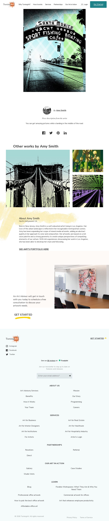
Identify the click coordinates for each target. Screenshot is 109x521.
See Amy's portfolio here (34, 249)
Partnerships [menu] (58, 4)
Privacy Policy (72, 517)
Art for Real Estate (76, 420)
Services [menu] (48, 4)
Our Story (76, 396)
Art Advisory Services (29, 390)
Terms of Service (86, 517)
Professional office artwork (29, 495)
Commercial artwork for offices (76, 495)
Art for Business (29, 420)
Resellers (29, 450)
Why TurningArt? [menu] (24, 4)
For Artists (29, 437)
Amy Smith (61, 110)
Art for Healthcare (76, 426)
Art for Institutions (29, 431)
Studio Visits (29, 474)
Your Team (29, 407)
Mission (76, 390)
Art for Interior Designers (29, 426)
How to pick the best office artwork (29, 500)
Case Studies (76, 468)
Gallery (29, 468)
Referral (76, 450)
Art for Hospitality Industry (76, 431)
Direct (29, 455)
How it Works (29, 402)
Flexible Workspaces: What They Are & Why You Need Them (76, 488)
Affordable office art (29, 506)
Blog (29, 487)
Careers (76, 407)
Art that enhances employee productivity (76, 500)
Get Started (98, 4)
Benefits (29, 396)
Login (86, 4)
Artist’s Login (76, 437)
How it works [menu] (37, 4)
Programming (76, 402)
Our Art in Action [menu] (71, 4)
